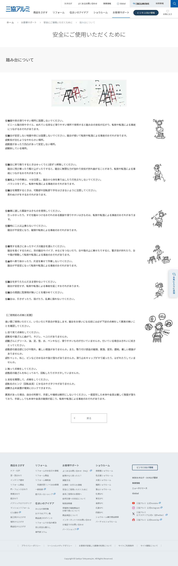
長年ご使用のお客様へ (72, 494)
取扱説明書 (67, 503)
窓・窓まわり (16, 475)
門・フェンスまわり (19, 489)
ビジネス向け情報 (146, 12)
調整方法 (66, 480)
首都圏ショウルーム (104, 470)
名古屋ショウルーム (104, 475)
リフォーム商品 (17, 484)
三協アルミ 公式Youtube (147, 503)
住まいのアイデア (79, 12)
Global (135, 493)
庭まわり (14, 498)
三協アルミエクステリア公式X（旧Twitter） (150, 513)
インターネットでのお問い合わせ (76, 519)
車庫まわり (15, 493)
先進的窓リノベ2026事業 (48, 484)
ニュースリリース (139, 488)
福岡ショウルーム (103, 484)
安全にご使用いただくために (58, 22)
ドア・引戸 (15, 470)
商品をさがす (40, 12)
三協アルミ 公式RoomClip (147, 519)
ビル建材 (14, 512)
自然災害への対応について (74, 498)
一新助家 (39, 489)
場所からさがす (17, 521)
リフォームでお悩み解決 (46, 522)
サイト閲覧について (149, 545)
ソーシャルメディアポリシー (59, 545)
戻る (89, 418)
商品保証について (70, 515)
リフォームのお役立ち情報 (46, 470)
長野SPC (99, 503)
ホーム (10, 22)
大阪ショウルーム (103, 480)
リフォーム (59, 12)
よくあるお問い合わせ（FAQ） (75, 470)
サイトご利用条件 (126, 545)
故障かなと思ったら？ (72, 475)
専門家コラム (41, 532)
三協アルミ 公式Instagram (148, 507)
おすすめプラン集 (43, 513)
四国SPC (99, 512)
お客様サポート (121, 12)
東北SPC (99, 498)
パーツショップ (69, 529)
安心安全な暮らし (43, 527)
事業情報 (136, 483)
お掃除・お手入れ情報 (72, 484)
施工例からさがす (18, 517)
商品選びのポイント (44, 518)
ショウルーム (100, 12)
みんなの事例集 (42, 508)
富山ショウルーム (103, 489)
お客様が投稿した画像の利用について (95, 545)
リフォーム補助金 (43, 480)
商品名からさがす (18, 526)
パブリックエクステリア (21, 503)
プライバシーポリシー (31, 545)
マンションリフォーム (20, 507)
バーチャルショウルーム (106, 521)
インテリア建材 (17, 480)
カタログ (68, 3)
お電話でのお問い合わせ (73, 524)
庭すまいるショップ (44, 494)
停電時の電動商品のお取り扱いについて (71, 509)
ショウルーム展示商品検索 (107, 517)
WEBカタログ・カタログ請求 (145, 477)
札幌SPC (99, 493)
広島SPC (99, 507)
